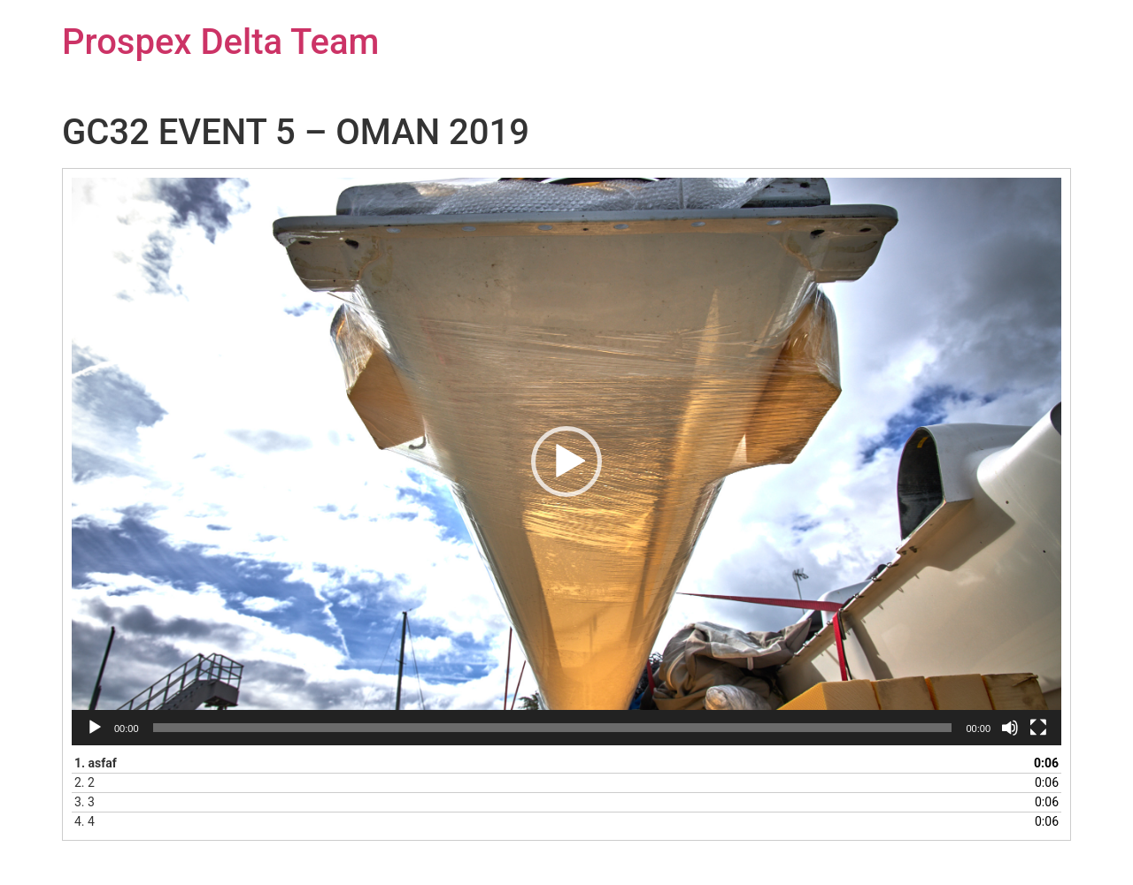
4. (84, 821)
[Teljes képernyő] (1038, 727)
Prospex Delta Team (220, 42)
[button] (566, 461)
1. (95, 763)
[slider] (552, 727)
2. (84, 782)
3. (84, 802)
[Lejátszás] (95, 727)
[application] (566, 461)
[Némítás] (1010, 727)
